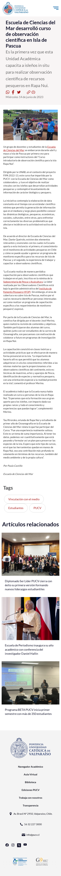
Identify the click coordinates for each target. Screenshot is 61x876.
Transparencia (30, 805)
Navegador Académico (30, 766)
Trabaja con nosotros (30, 797)
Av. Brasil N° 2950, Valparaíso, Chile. (30, 814)
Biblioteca (30, 782)
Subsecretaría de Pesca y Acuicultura (23, 281)
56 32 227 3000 (30, 824)
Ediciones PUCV (31, 789)
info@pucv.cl (30, 835)
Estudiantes (15, 508)
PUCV (37, 508)
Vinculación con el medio (24, 499)
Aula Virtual (30, 774)
